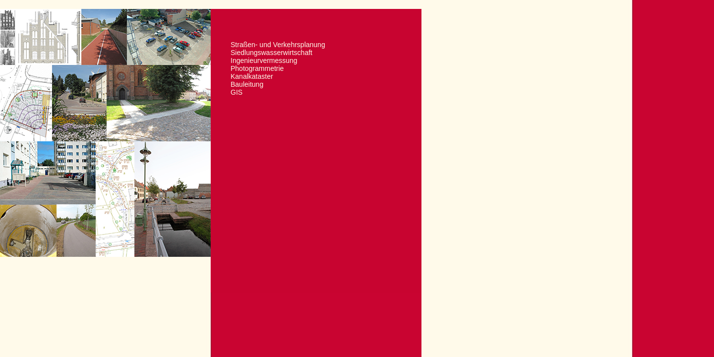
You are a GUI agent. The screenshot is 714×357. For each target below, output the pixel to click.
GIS (236, 92)
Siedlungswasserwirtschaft (271, 53)
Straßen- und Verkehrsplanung (278, 45)
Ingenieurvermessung (264, 60)
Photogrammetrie (257, 68)
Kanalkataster (252, 76)
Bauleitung (247, 84)
